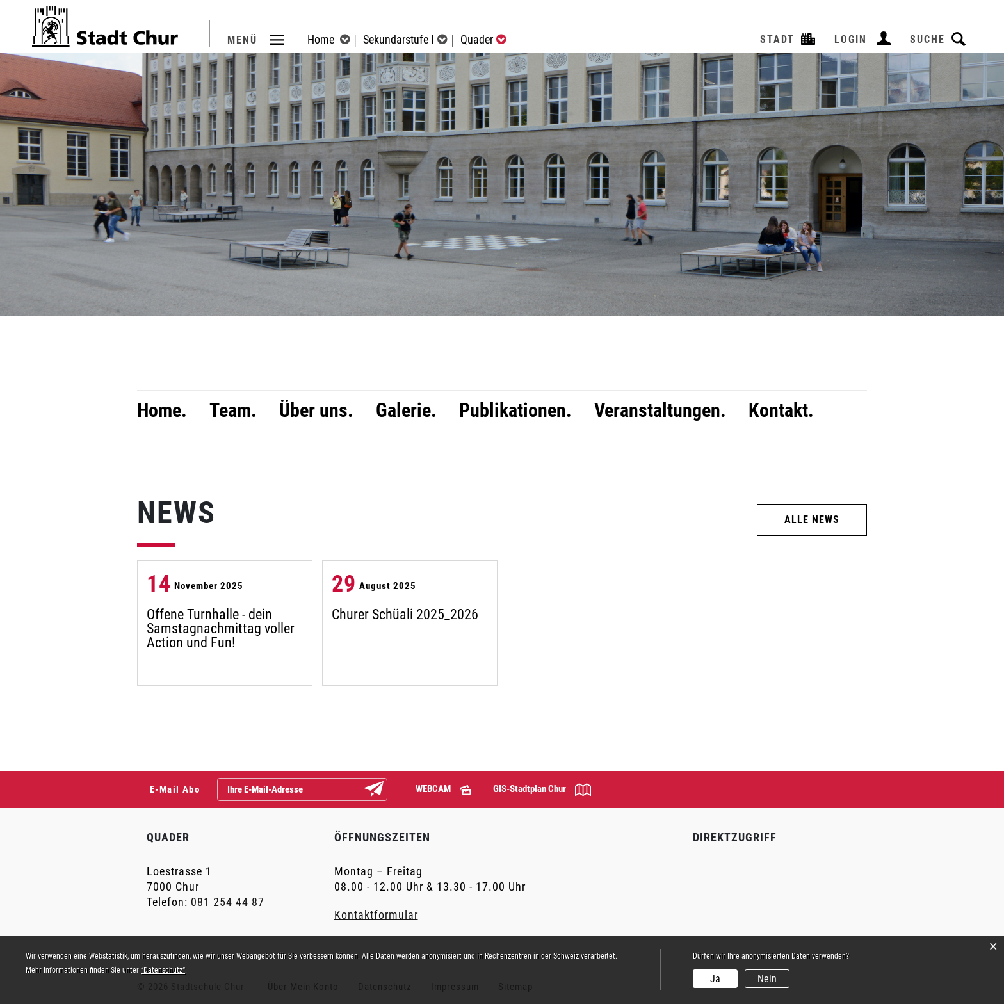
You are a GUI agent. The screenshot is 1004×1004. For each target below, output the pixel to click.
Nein (767, 979)
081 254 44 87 (227, 902)
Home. (162, 410)
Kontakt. (781, 410)
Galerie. (406, 410)
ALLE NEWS (811, 520)
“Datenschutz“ (163, 970)
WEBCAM (443, 789)
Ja (715, 979)
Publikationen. (515, 410)
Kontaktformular (376, 914)
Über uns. (316, 410)
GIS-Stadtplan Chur (542, 789)
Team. (233, 410)
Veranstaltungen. (660, 410)
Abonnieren (384, 790)
